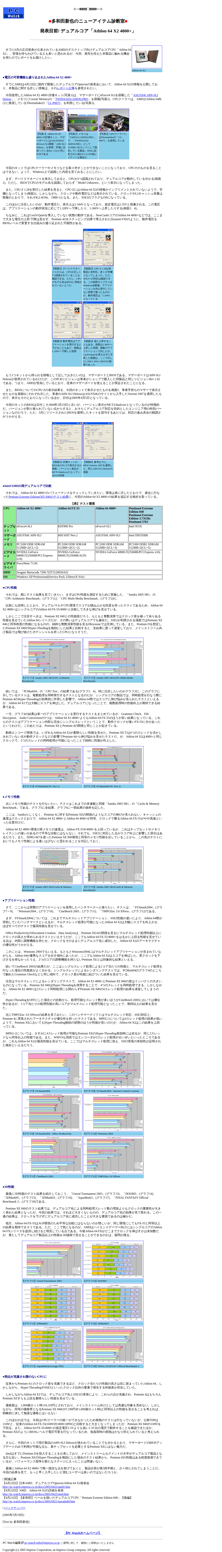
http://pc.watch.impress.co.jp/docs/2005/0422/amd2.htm (36, 1486)
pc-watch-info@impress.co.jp (42, 1542)
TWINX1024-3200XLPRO (71, 99)
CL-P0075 (54, 103)
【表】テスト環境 (83, 503)
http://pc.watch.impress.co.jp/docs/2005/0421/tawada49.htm (39, 1501)
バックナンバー (15, 1508)
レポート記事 (66, 88)
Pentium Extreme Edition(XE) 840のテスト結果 (38, 496)
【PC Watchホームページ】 (82, 1533)
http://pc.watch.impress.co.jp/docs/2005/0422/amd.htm (36, 1494)
